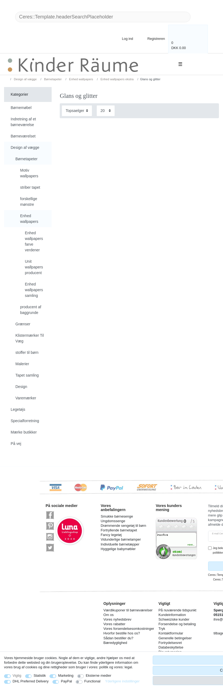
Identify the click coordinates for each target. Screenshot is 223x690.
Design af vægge (25, 79)
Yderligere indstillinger (122, 681)
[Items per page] (106, 110)
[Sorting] (77, 110)
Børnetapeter (52, 79)
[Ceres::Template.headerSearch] (199, 17)
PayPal (66, 681)
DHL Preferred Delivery (31, 681)
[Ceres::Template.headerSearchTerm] (103, 17)
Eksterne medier (98, 675)
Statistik (40, 675)
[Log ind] (123, 38)
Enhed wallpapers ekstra (117, 79)
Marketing (66, 675)
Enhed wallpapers (80, 79)
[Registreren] (152, 38)
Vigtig (17, 675)
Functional (92, 681)
